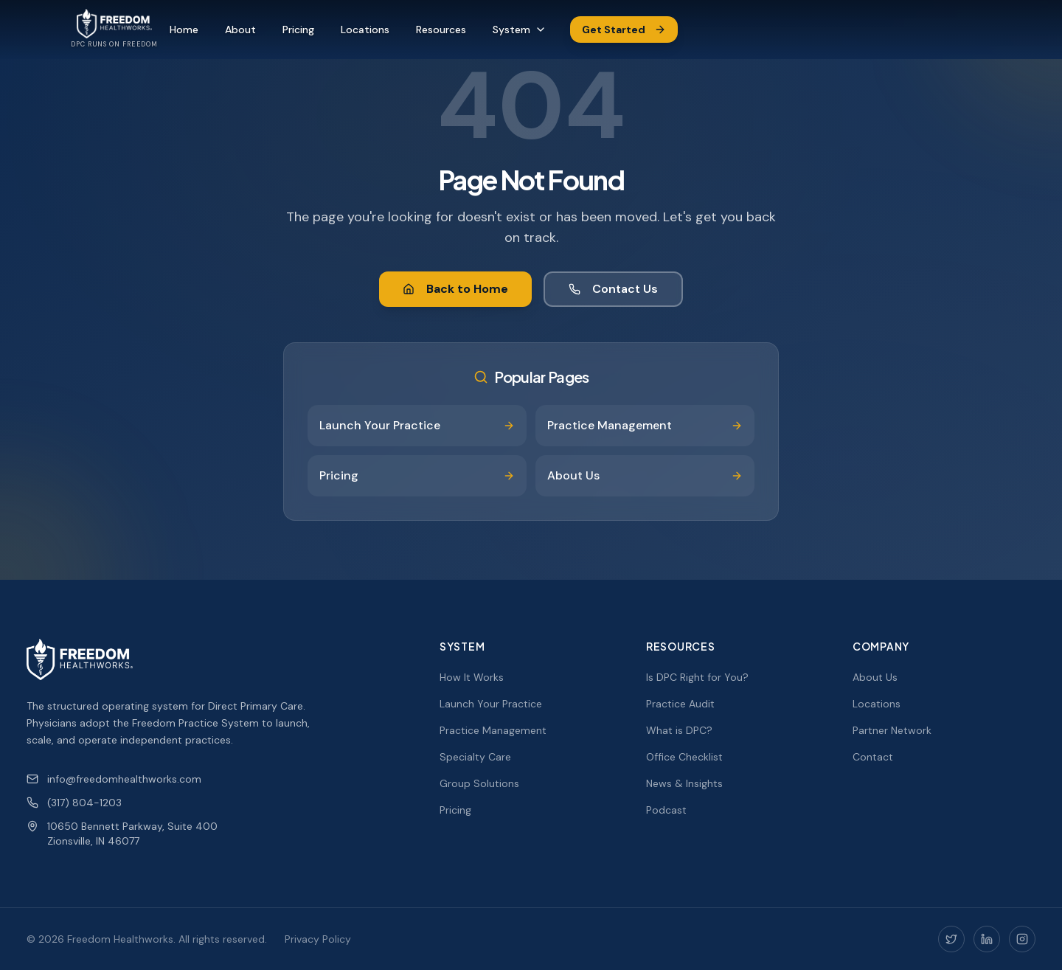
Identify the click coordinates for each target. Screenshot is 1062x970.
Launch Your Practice (491, 703)
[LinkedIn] (987, 939)
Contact (873, 756)
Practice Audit (680, 703)
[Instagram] (1022, 939)
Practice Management (493, 730)
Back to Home (455, 289)
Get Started (624, 29)
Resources (441, 29)
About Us (875, 677)
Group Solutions (479, 783)
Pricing (298, 29)
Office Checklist (684, 756)
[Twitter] (951, 939)
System (519, 29)
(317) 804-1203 (74, 802)
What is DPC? (679, 730)
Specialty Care (475, 756)
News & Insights (684, 783)
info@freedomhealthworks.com (114, 779)
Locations (365, 29)
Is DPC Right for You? (697, 677)
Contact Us (613, 289)
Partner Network (892, 730)
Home (184, 29)
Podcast (666, 810)
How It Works (472, 677)
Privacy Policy (318, 939)
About (240, 29)
